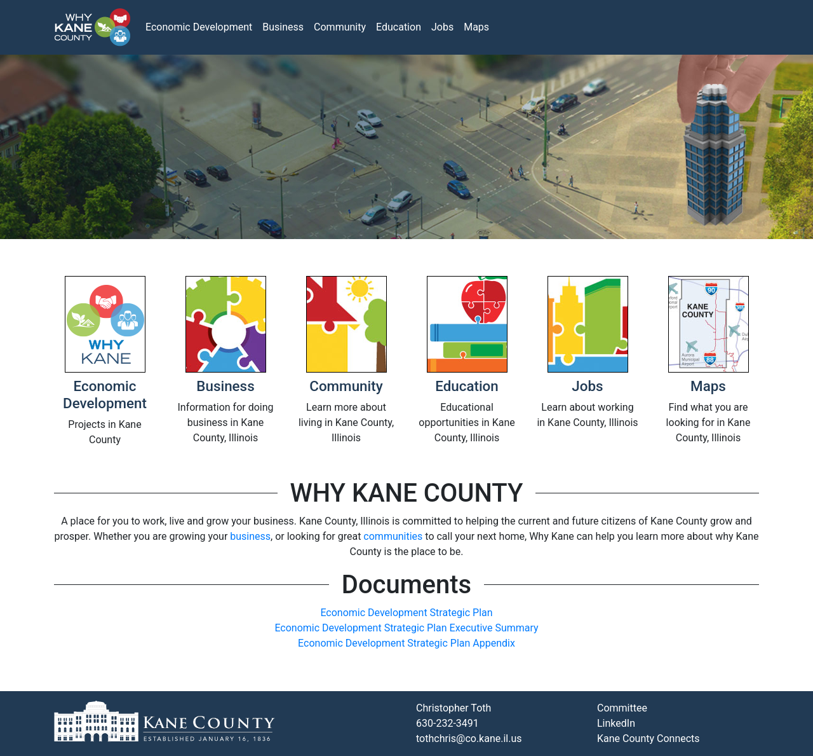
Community (340, 27)
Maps (476, 27)
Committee (622, 708)
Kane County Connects (648, 738)
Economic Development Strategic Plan (406, 613)
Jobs (442, 27)
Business (283, 27)
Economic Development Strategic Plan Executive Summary (406, 628)
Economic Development (198, 27)
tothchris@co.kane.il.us (469, 738)
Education (398, 27)
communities (392, 536)
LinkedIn (616, 723)
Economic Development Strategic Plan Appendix (406, 643)
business (250, 536)
